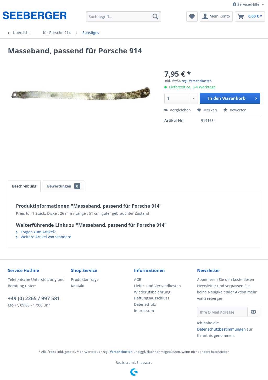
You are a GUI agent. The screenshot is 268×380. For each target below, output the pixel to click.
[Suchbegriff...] (123, 16)
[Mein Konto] (216, 16)
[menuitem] (123, 16)
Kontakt (78, 285)
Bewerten (235, 109)
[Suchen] (155, 16)
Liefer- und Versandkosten (157, 285)
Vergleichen (177, 109)
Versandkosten (121, 351)
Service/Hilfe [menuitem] (246, 4)
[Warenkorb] (250, 16)
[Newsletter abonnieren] (253, 312)
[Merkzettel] (192, 16)
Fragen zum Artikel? (35, 231)
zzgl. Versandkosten (197, 80)
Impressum (144, 310)
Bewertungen (63, 186)
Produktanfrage (85, 279)
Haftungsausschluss (151, 298)
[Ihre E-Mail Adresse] (222, 312)
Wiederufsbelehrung (152, 292)
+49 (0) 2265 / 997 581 (34, 298)
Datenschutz (145, 304)
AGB (137, 279)
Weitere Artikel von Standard (43, 236)
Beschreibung (24, 186)
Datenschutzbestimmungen (221, 329)
